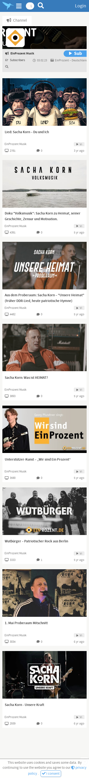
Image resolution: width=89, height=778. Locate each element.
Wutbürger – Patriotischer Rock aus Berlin (36, 541)
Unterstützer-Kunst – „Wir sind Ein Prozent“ (38, 459)
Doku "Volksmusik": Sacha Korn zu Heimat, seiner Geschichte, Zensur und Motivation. (42, 216)
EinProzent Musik (15, 144)
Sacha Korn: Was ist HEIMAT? (26, 377)
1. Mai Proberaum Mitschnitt (26, 623)
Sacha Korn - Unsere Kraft (24, 705)
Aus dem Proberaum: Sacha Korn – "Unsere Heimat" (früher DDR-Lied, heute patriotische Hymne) (44, 298)
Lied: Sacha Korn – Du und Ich (27, 132)
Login (80, 6)
